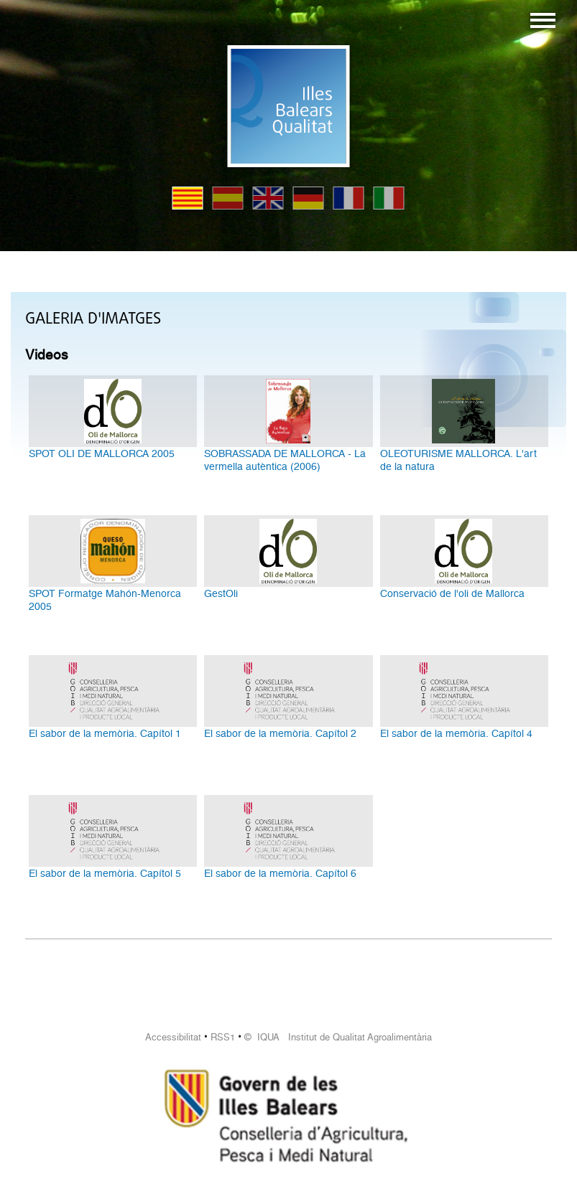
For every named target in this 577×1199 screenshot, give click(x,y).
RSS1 (223, 1037)
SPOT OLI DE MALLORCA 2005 (102, 453)
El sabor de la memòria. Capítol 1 (105, 733)
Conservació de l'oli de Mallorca (452, 593)
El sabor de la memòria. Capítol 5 (105, 873)
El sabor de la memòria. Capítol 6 (280, 873)
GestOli (221, 593)
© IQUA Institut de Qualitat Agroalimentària (338, 1037)
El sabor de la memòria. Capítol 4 (456, 733)
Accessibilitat (173, 1037)
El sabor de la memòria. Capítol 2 (280, 733)
